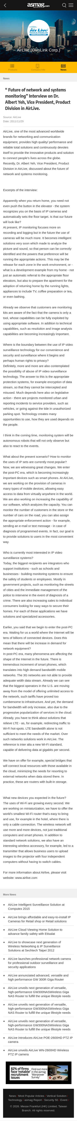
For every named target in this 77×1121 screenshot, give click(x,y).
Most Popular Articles (31, 1095)
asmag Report (33, 1100)
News (64, 67)
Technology (15, 1100)
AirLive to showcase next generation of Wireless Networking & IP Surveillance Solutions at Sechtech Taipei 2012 (34, 946)
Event (64, 1100)
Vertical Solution (57, 1095)
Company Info (38, 67)
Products (12, 67)
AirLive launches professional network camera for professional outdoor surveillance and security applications (39, 963)
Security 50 (51, 1100)
